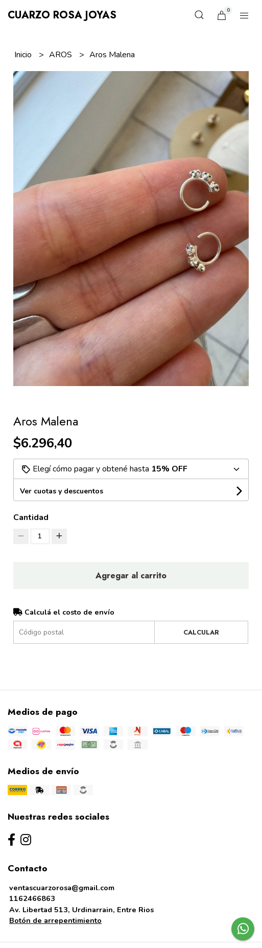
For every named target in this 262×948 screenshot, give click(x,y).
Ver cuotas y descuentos (61, 491)
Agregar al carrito (131, 575)
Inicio (24, 54)
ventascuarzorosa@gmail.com (61, 888)
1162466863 (32, 898)
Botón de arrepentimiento (55, 920)
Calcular (201, 632)
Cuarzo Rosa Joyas (62, 15)
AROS (61, 54)
